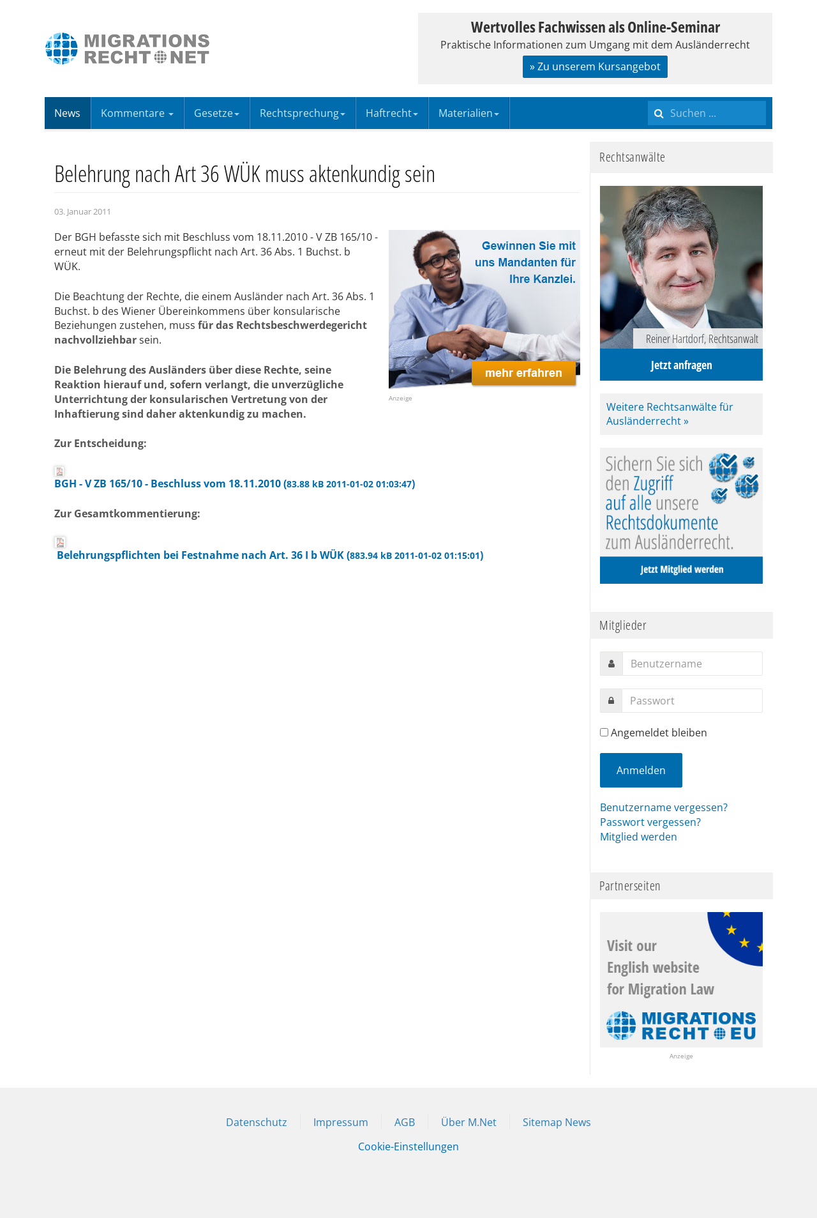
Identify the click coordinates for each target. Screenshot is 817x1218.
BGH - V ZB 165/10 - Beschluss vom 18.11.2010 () (234, 478)
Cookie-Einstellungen (408, 1146)
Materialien (468, 113)
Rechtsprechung (302, 113)
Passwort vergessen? (650, 822)
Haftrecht (392, 113)
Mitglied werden (638, 837)
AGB (404, 1122)
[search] (707, 113)
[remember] (604, 732)
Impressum (340, 1122)
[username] (692, 663)
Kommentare (137, 113)
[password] (692, 701)
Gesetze (216, 113)
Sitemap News (557, 1122)
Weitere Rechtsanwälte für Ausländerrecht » (669, 414)
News (67, 113)
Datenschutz (256, 1122)
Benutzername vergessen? (664, 807)
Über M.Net (469, 1122)
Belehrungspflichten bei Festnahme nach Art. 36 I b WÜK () (268, 549)
